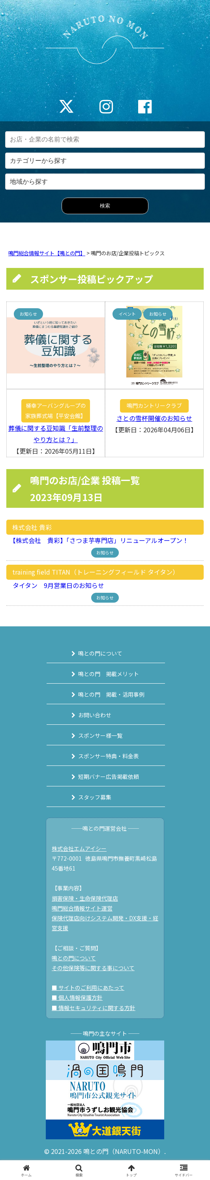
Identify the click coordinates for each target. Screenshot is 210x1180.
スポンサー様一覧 (100, 735)
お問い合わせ (94, 715)
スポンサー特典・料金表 (108, 756)
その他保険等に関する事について (93, 968)
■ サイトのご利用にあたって (88, 988)
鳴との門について (100, 653)
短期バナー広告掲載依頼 (108, 776)
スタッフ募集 (94, 797)
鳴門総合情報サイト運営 (82, 908)
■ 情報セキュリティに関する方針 (93, 1008)
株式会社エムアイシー (79, 848)
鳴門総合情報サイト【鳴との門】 (46, 253)
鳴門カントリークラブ (154, 405)
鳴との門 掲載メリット (108, 674)
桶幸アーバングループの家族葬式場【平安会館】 (55, 410)
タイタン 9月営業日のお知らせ (55, 585)
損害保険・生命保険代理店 (85, 898)
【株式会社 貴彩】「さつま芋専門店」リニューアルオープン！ (97, 540)
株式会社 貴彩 (32, 527)
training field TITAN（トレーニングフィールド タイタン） (95, 572)
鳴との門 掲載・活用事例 (111, 694)
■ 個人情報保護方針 (77, 997)
